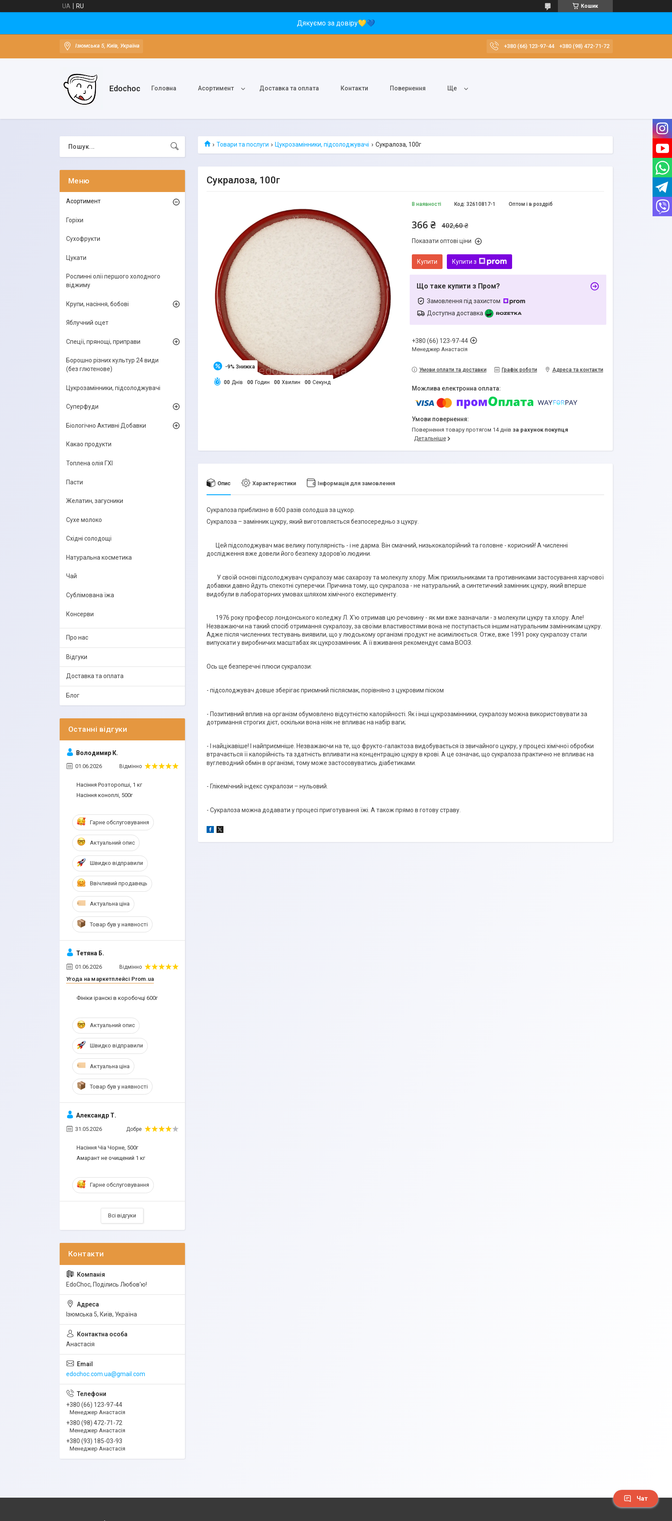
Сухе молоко (84, 519)
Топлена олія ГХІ (89, 463)
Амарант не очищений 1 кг (110, 1158)
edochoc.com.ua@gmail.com (105, 1374)
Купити (427, 261)
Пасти (74, 482)
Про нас (77, 637)
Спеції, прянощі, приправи (103, 341)
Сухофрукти (83, 238)
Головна (163, 88)
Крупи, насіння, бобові (97, 304)
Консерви (80, 614)
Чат (636, 1498)
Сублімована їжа (90, 595)
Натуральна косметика (99, 557)
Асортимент (216, 88)
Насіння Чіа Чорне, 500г (107, 1147)
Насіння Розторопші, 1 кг (109, 784)
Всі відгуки (122, 1215)
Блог (73, 695)
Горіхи (74, 220)
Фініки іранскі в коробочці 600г (117, 998)
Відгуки (76, 656)
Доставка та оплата (289, 88)
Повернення (408, 88)
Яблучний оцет (87, 322)
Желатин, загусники (94, 500)
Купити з (479, 262)
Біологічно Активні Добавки (106, 425)
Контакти (354, 88)
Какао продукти (88, 444)
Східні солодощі (88, 538)
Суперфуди (82, 406)
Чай (71, 576)
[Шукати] (174, 146)
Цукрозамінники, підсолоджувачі (322, 144)
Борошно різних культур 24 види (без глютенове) (112, 364)
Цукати (76, 257)
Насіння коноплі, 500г (104, 795)
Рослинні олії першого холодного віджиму (113, 280)
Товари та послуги (243, 144)
